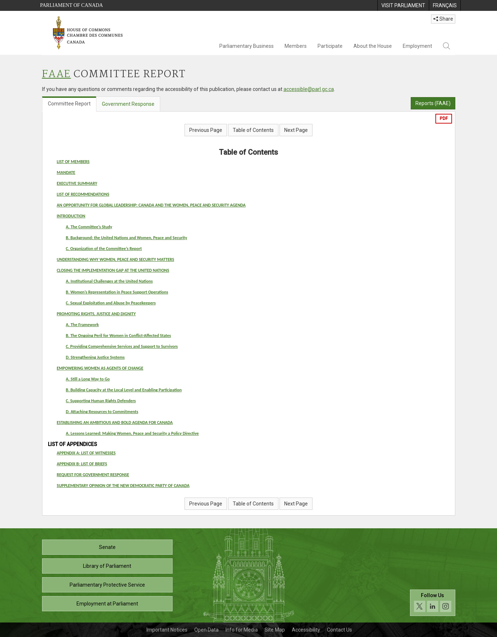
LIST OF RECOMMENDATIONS (83, 194)
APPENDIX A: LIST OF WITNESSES (86, 452)
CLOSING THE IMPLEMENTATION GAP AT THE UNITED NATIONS (113, 270)
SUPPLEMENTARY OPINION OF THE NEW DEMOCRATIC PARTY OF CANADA (123, 485)
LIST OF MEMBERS (73, 161)
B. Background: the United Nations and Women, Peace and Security (126, 237)
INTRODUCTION (71, 215)
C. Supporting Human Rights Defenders (101, 400)
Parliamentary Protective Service (107, 585)
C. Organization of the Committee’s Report (104, 248)
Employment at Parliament (107, 604)
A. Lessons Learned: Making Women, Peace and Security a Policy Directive (132, 433)
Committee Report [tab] (69, 104)
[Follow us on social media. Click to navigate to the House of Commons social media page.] (432, 603)
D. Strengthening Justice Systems (95, 357)
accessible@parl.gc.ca (308, 89)
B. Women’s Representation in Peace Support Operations (117, 292)
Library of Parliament (107, 566)
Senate (107, 547)
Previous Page (205, 130)
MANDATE (66, 172)
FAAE (56, 74)
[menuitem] (403, 5)
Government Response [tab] (128, 104)
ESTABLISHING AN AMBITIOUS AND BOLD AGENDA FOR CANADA (115, 422)
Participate (330, 46)
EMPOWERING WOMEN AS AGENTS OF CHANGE (100, 368)
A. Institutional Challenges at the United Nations (109, 281)
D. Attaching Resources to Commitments (102, 411)
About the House (372, 46)
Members (296, 46)
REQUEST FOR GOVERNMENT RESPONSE (93, 474)
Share (443, 19)
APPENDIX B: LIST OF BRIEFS (82, 463)
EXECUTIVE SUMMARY (77, 183)
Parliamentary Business (246, 46)
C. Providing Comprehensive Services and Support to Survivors (122, 346)
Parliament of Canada (71, 5)
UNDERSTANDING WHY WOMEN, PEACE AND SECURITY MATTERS (115, 259)
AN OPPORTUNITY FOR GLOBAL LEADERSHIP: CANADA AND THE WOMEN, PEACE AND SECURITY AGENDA (151, 205)
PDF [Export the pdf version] (444, 118)
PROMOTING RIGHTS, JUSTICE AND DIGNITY (96, 313)
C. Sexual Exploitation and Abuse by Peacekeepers (111, 302)
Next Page (296, 130)
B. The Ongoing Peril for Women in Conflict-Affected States (118, 335)
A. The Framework (82, 324)
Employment (417, 46)
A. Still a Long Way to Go (88, 379)
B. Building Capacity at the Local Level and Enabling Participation (124, 389)
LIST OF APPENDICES (72, 444)
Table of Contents (253, 130)
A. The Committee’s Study (89, 226)
